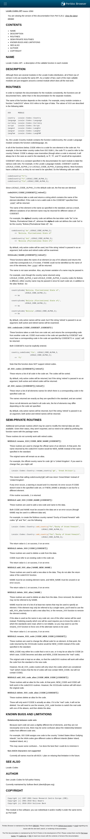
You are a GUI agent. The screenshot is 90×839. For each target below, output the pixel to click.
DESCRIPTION (16, 34)
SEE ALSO (14, 45)
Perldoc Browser (73, 4)
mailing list (22, 836)
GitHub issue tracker (65, 826)
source (25, 11)
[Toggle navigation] (5, 4)
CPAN (31, 11)
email (76, 826)
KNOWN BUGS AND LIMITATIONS (25, 42)
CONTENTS (14, 24)
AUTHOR (14, 48)
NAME (13, 31)
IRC (30, 836)
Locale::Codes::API (14, 11)
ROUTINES (15, 37)
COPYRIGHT (16, 51)
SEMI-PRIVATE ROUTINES (22, 39)
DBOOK (36, 826)
